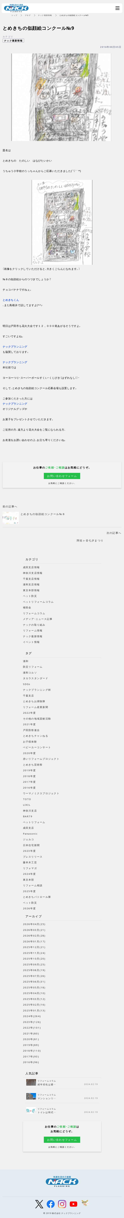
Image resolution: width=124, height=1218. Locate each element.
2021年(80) (31, 1033)
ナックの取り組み (34, 625)
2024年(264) (32, 1016)
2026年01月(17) (34, 941)
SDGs (26, 684)
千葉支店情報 (31, 578)
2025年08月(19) (34, 970)
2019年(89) (31, 1045)
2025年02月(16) (34, 1004)
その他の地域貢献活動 (37, 718)
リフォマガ (30, 868)
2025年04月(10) (34, 993)
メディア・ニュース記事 (38, 619)
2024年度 (29, 874)
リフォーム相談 (33, 885)
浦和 (26, 661)
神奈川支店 (30, 810)
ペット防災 (30, 596)
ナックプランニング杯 (37, 689)
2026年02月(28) (34, 935)
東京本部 (28, 879)
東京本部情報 (31, 590)
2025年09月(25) (34, 964)
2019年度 (29, 770)
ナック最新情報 (45, 15)
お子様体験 (30, 741)
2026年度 (29, 908)
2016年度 (29, 787)
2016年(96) (31, 1062)
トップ (14, 15)
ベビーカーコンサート (37, 747)
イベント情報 (31, 642)
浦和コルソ (30, 672)
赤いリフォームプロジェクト (41, 759)
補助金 (27, 607)
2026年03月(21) (34, 930)
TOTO (27, 799)
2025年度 (29, 891)
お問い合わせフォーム (62, 476)
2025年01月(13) (34, 1010)
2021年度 (29, 724)
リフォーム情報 (33, 630)
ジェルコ (28, 839)
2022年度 (29, 712)
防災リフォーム (33, 666)
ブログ (28, 15)
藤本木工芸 (30, 862)
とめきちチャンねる (35, 736)
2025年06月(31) (34, 981)
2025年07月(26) (34, 976)
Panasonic (30, 833)
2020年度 (29, 753)
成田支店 (28, 828)
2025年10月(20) (34, 958)
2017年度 (29, 782)
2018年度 (29, 776)
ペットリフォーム (34, 822)
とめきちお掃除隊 (34, 701)
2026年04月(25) (34, 924)
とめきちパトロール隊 (37, 897)
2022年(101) (32, 1027)
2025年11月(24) (34, 953)
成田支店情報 (31, 567)
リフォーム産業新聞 (35, 707)
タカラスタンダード (35, 678)
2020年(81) (31, 1039)
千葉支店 (28, 695)
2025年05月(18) (34, 987)
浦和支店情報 (31, 584)
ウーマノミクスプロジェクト (41, 793)
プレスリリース (33, 856)
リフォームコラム (34, 613)
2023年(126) (32, 1022)
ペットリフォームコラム (38, 601)
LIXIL (26, 805)
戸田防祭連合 (31, 730)
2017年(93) (31, 1056)
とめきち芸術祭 (33, 764)
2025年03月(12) (34, 999)
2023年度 (29, 851)
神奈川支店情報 (33, 573)
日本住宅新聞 (31, 845)
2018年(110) (32, 1050)
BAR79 (27, 816)
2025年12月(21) (34, 947)
